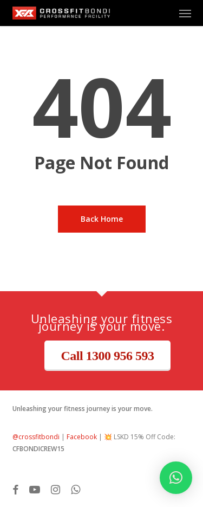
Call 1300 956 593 (107, 356)
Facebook (82, 436)
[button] (185, 13)
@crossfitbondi (36, 436)
